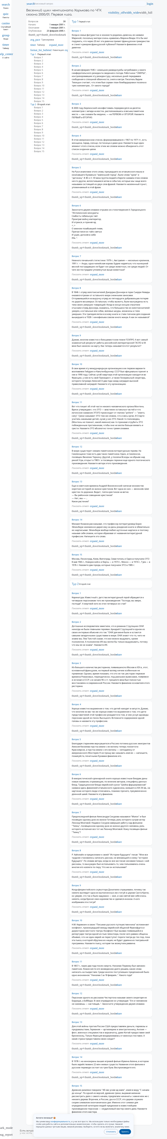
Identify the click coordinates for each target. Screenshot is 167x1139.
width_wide (131, 12)
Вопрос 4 (76, 135)
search (30, 3)
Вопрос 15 (77, 554)
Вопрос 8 (76, 288)
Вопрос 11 (77, 402)
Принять (125, 1131)
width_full (145, 12)
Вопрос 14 (77, 519)
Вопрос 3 (76, 103)
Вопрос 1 (76, 30)
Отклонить (111, 1131)
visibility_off (116, 12)
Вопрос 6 (76, 205)
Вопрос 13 (77, 481)
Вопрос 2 (76, 65)
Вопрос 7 (76, 256)
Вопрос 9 (76, 335)
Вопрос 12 (77, 446)
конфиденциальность (60, 1121)
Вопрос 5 (76, 167)
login (150, 3)
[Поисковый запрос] (89, 3)
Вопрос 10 (77, 364)
